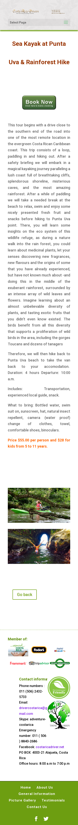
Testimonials (53, 800)
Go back (24, 594)
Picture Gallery (22, 800)
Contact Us (37, 807)
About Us (45, 787)
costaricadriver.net (50, 747)
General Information (36, 794)
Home (26, 787)
